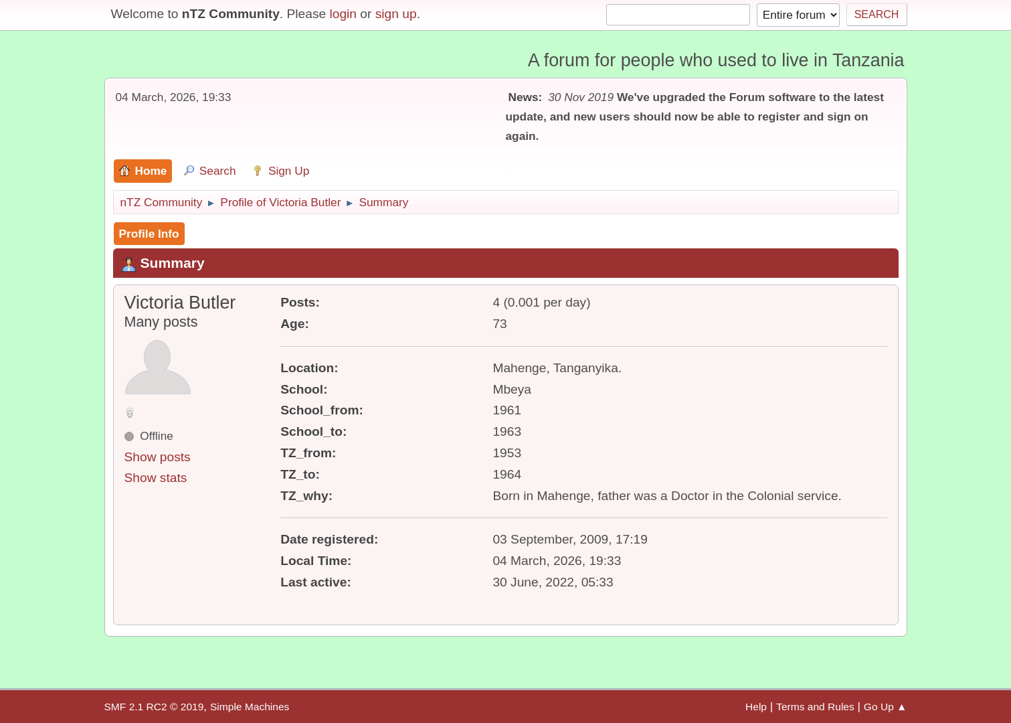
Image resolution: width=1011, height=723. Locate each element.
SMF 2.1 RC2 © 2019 (154, 706)
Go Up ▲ (885, 706)
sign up (396, 14)
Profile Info (149, 233)
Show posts (157, 457)
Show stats (155, 478)
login (343, 14)
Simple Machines (249, 706)
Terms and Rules (815, 706)
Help (756, 706)
